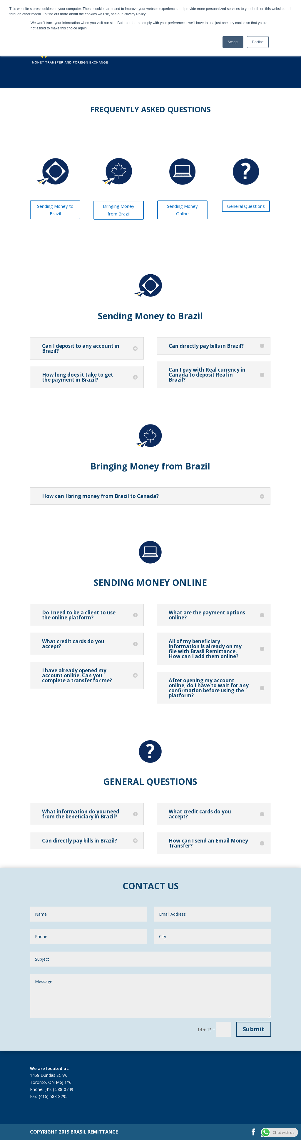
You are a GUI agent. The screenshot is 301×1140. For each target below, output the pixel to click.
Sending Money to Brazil (55, 210)
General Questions (246, 206)
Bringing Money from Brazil (118, 210)
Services (188, 49)
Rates (168, 49)
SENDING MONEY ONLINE (150, 582)
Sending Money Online (182, 210)
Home (152, 49)
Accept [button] (233, 42)
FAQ (243, 49)
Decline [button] (258, 42)
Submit (254, 1029)
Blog (228, 49)
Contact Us (262, 49)
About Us (210, 49)
